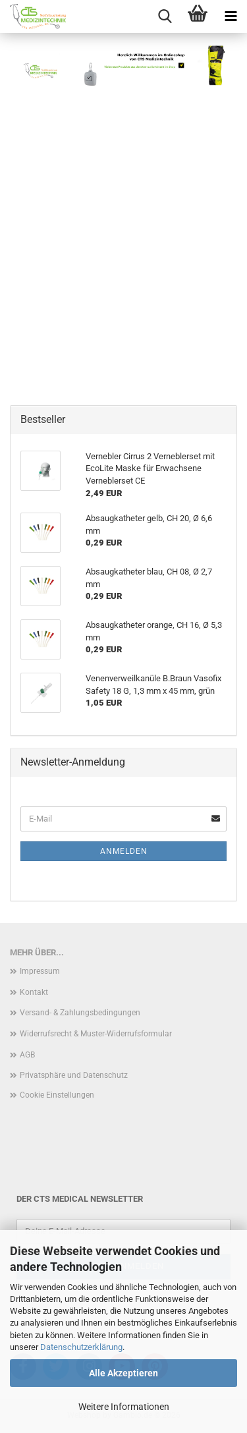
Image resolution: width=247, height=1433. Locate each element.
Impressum (40, 971)
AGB (27, 1054)
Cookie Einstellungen (57, 1095)
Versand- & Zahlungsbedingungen (80, 1012)
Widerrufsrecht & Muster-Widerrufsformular (96, 1033)
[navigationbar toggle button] (230, 16)
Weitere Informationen (123, 1406)
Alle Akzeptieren (123, 1373)
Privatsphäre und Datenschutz (74, 1075)
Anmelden (124, 851)
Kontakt (34, 992)
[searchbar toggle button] (164, 16)
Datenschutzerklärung (81, 1347)
